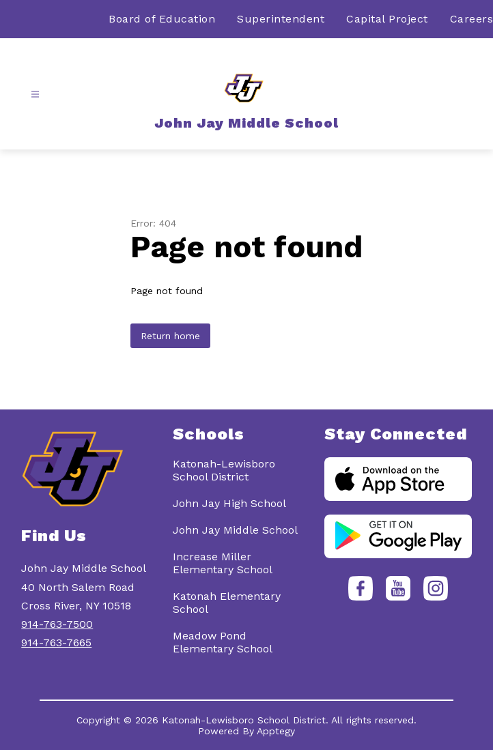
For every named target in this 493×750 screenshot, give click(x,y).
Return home (170, 335)
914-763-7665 (56, 642)
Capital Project (387, 18)
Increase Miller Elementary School (222, 563)
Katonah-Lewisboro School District (224, 470)
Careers (472, 18)
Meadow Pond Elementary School (222, 642)
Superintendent (280, 18)
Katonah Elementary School (227, 603)
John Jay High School (229, 503)
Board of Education (162, 18)
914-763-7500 (57, 624)
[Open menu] (35, 94)
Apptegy (276, 730)
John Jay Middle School (235, 529)
